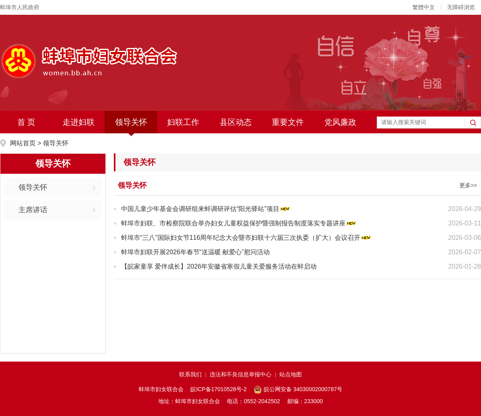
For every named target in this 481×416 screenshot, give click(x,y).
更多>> (468, 185)
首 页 (26, 122)
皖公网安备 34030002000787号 (298, 390)
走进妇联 (79, 122)
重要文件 (288, 122)
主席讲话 (32, 210)
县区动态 (236, 122)
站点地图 (290, 374)
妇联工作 (183, 122)
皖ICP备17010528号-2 (218, 389)
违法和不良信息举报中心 (240, 374)
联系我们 (190, 374)
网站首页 (23, 143)
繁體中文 (423, 7)
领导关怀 (131, 122)
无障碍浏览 (461, 7)
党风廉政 (340, 122)
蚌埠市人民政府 (19, 7)
